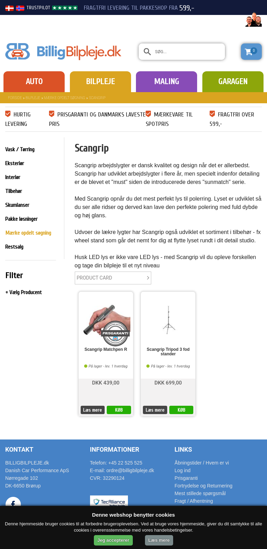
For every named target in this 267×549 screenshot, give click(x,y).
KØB (119, 410)
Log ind (183, 470)
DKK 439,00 (106, 382)
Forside (15, 98)
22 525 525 (223, 20)
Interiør (12, 177)
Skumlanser (17, 205)
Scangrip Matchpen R (105, 349)
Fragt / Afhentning (194, 501)
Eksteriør (14, 163)
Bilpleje (100, 81)
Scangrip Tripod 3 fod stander (168, 351)
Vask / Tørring (19, 149)
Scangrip (97, 98)
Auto (34, 81)
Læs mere (92, 410)
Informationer (114, 449)
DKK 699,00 (168, 382)
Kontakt (19, 449)
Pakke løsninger (21, 219)
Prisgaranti (186, 478)
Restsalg (14, 247)
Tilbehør (13, 191)
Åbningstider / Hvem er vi (202, 463)
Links (183, 449)
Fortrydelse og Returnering (204, 486)
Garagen (233, 81)
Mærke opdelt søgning (64, 98)
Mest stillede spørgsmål (200, 493)
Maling (166, 81)
